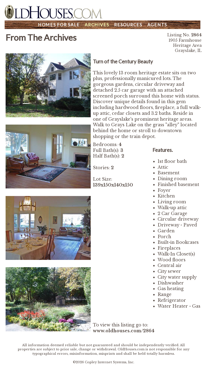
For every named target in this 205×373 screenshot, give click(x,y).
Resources (128, 24)
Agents (157, 24)
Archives (97, 24)
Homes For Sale (59, 24)
